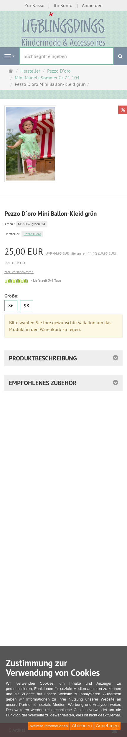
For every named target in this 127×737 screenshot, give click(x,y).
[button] (63, 383)
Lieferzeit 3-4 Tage (47, 280)
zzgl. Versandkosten (19, 272)
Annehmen (107, 725)
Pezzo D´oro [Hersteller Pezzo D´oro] (32, 234)
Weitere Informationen (49, 726)
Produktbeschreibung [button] (43, 358)
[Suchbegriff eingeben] (66, 56)
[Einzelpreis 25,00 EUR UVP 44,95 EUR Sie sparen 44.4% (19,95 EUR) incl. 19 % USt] (63, 256)
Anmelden (92, 5)
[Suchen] (120, 56)
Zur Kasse (34, 5)
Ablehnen (82, 725)
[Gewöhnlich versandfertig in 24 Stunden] (16, 280)
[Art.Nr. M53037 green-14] (63, 223)
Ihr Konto (63, 5)
